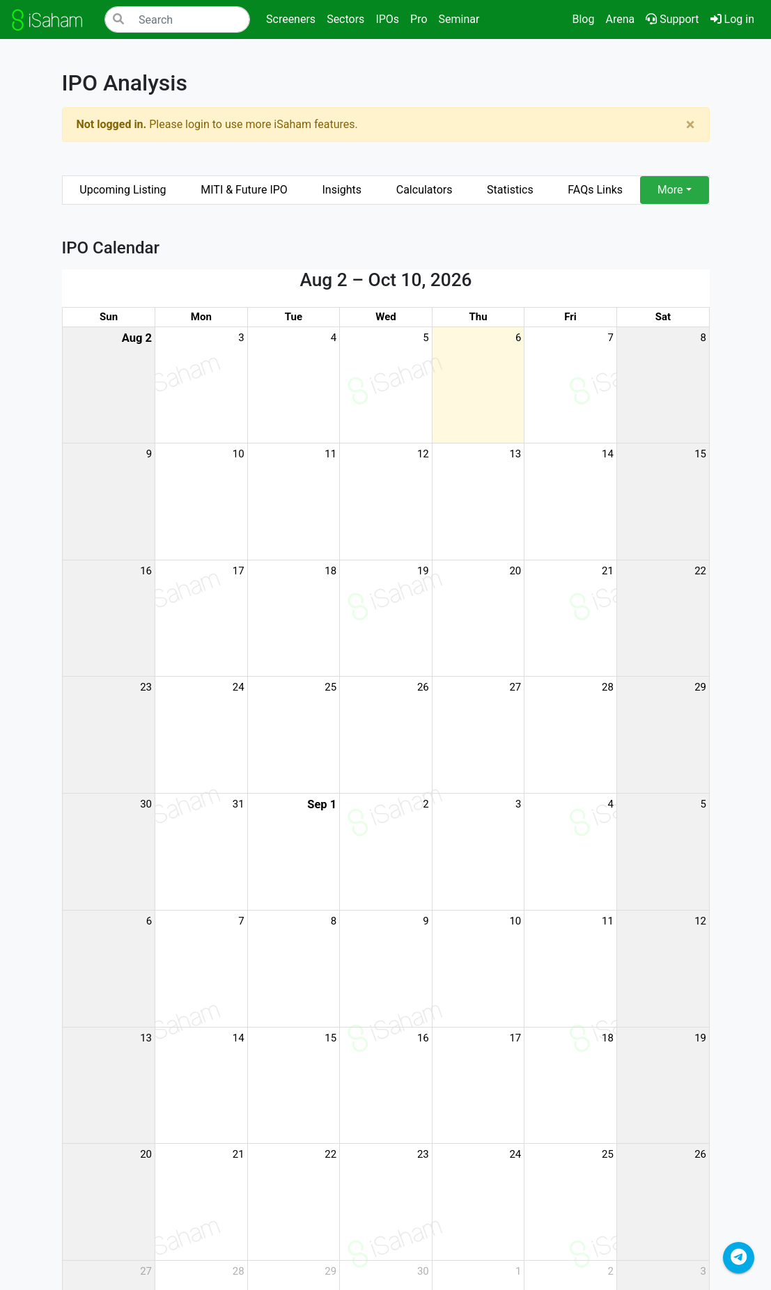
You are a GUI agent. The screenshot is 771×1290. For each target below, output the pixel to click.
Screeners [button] (291, 19)
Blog (583, 19)
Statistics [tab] (510, 189)
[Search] (177, 19)
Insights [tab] (341, 189)
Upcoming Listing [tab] (122, 189)
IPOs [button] (387, 19)
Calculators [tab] (424, 189)
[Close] (690, 124)
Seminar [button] (459, 19)
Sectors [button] (345, 19)
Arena (619, 19)
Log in (735, 18)
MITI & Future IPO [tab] (244, 189)
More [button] (670, 189)
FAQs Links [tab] (595, 189)
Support (672, 19)
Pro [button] (418, 19)
